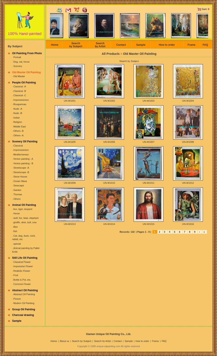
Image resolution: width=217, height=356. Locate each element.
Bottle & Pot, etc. (22, 279)
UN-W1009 (70, 183)
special (17, 243)
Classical (18, 145)
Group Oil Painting (23, 309)
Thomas (17, 194)
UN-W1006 (109, 142)
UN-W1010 (109, 183)
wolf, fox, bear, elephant (26, 218)
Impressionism (21, 100)
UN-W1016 (188, 224)
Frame (191, 44)
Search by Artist (100, 45)
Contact (121, 44)
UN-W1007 (148, 142)
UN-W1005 (70, 142)
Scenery (17, 66)
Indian (16, 117)
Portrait (17, 57)
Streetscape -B (21, 172)
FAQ (205, 44)
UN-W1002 (109, 100)
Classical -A (19, 86)
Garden (17, 190)
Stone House (20, 176)
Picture (17, 298)
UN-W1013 (70, 224)
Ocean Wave (20, 181)
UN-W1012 (188, 183)
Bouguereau (19, 104)
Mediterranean (21, 154)
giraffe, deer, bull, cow (25, 222)
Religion (17, 122)
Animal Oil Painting (24, 204)
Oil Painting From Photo (27, 53)
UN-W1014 (109, 224)
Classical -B (19, 91)
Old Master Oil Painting (26, 72)
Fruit (15, 275)
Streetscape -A (21, 167)
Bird (15, 227)
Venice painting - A (23, 159)
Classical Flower (22, 262)
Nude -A (17, 108)
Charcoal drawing (23, 315)
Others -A (18, 135)
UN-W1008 (188, 142)
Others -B (18, 131)
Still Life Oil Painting (24, 257)
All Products (111, 53)
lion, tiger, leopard (22, 209)
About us (64, 341)
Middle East (19, 126)
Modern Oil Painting (23, 303)
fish (15, 231)
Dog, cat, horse (21, 61)
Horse (16, 213)
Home (54, 44)
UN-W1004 (188, 100)
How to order (167, 44)
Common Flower (22, 284)
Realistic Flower (21, 271)
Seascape (18, 185)
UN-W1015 (148, 224)
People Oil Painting (24, 82)
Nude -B (17, 113)
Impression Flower (23, 266)
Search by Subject (75, 45)
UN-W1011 (148, 183)
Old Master (19, 76)
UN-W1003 (148, 100)
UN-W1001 (70, 100)
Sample (16, 320)
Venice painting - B (23, 163)
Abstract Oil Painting (25, 290)
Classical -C (19, 95)
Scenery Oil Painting (24, 141)
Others (17, 199)
